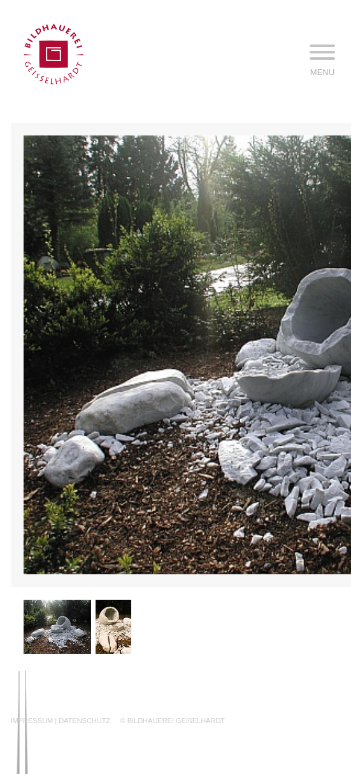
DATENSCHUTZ (84, 720)
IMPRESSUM (32, 720)
